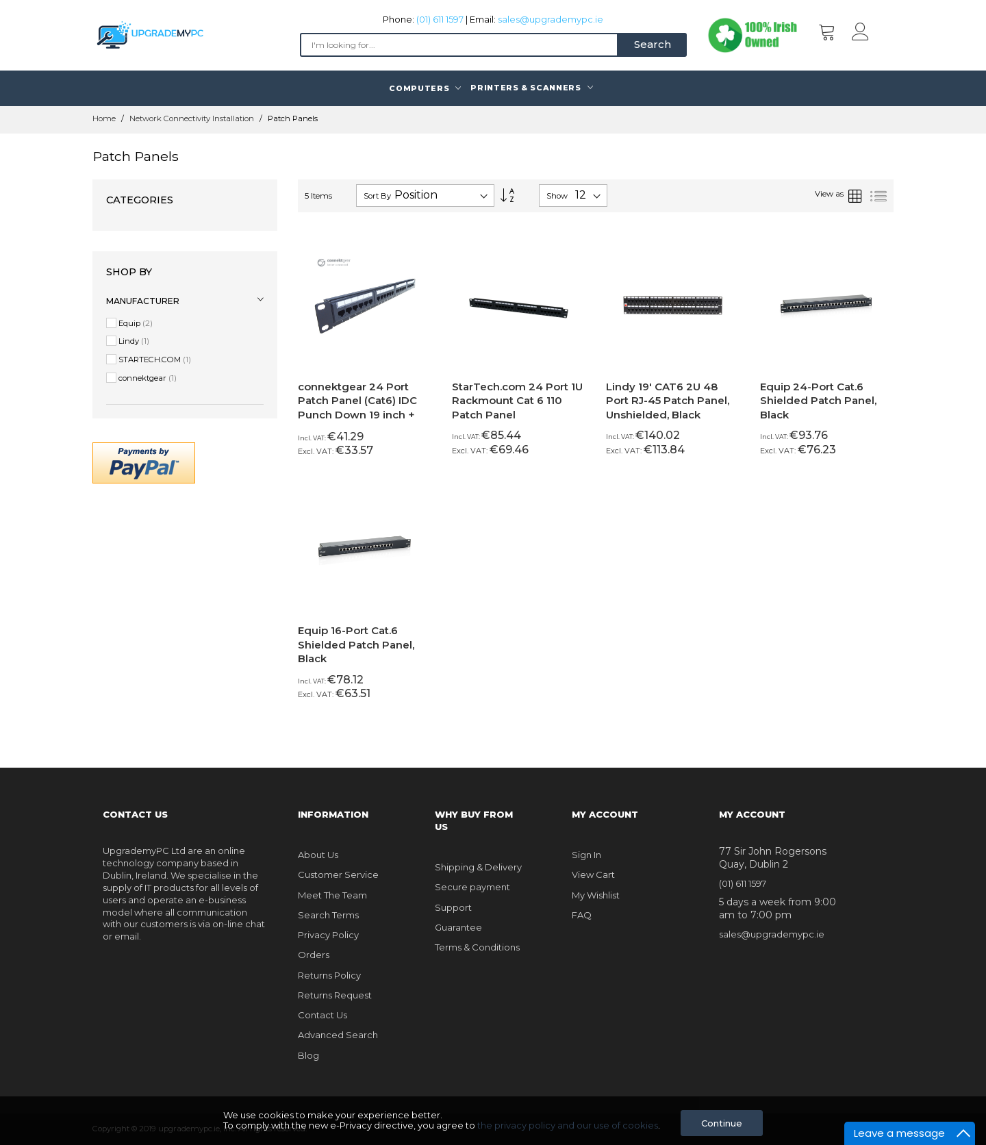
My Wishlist (596, 895)
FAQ (582, 914)
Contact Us (322, 1014)
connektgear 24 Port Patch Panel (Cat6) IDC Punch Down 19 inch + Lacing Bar (357, 408)
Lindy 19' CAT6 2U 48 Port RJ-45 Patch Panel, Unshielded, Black (667, 400)
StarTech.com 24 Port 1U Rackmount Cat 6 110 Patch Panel (517, 400)
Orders (313, 954)
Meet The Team (332, 895)
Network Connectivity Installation (192, 118)
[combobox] (459, 45)
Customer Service (338, 874)
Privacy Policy (328, 934)
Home (105, 118)
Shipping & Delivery (478, 866)
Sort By (377, 196)
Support (453, 907)
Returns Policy (329, 975)
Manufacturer (142, 301)
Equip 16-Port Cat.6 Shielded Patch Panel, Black (356, 644)
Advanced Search (338, 1034)
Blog (308, 1055)
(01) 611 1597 (440, 19)
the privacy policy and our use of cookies (567, 1125)
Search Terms (328, 914)
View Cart (593, 874)
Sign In (586, 854)
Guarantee (458, 927)
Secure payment (472, 886)
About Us (318, 854)
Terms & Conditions (477, 947)
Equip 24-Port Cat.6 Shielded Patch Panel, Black (818, 400)
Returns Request (335, 995)
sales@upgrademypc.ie (550, 19)
